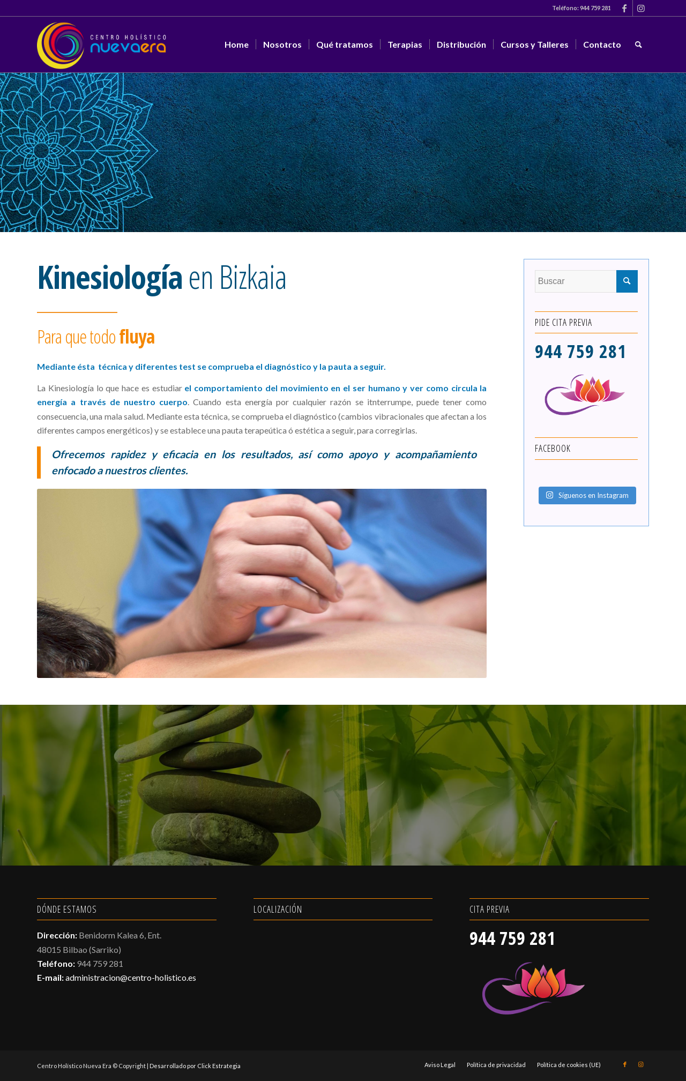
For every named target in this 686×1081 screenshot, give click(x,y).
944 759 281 (595, 7)
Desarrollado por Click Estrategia (195, 1065)
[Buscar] (638, 44)
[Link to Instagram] (641, 8)
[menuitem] (237, 44)
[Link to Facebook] (624, 8)
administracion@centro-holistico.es (130, 977)
